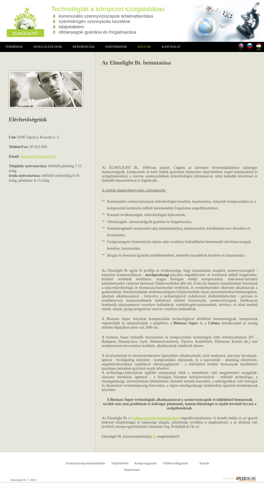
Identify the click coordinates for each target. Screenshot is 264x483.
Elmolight (23, 21)
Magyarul (258, 46)
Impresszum (132, 470)
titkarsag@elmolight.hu (38, 156)
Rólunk (144, 47)
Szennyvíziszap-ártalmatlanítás (85, 463)
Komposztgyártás (145, 463)
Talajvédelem (119, 463)
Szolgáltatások (47, 47)
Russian (249, 46)
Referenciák (84, 47)
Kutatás (204, 463)
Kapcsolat (171, 47)
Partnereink (116, 47)
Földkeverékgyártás (175, 463)
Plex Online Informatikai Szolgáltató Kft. (246, 479)
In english (241, 46)
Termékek (14, 47)
